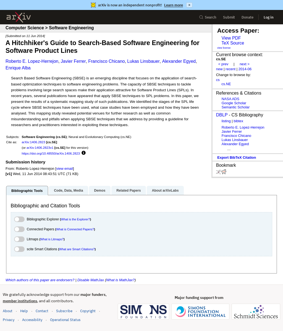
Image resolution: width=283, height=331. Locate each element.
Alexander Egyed (179, 61)
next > (245, 64)
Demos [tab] (99, 190)
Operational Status (65, 319)
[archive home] (19, 17)
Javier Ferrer (73, 61)
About (7, 311)
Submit (229, 17)
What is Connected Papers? (75, 229)
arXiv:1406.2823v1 (40, 147)
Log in (269, 17)
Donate (247, 17)
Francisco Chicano (106, 61)
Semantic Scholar (236, 107)
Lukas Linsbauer (143, 61)
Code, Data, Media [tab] (68, 190)
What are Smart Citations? (77, 249)
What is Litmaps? (52, 239)
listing (226, 121)
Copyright (88, 311)
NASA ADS (230, 99)
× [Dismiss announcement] (189, 5)
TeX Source (232, 43)
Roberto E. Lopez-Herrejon (32, 61)
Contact (42, 311)
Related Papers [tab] (128, 190)
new (219, 69)
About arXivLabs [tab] (165, 190)
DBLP (222, 115)
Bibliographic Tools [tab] (27, 191)
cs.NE (226, 84)
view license (224, 47)
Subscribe (64, 311)
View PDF (231, 38)
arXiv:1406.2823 (33, 142)
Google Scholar (234, 103)
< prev (223, 64)
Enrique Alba (18, 68)
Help (24, 311)
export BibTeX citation (236, 157)
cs (218, 80)
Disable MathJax (90, 280)
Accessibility (32, 319)
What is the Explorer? (75, 219)
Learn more (173, 5)
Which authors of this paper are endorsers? (40, 280)
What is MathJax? (120, 280)
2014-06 (245, 69)
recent (230, 69)
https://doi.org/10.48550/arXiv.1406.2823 (51, 153)
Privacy (8, 319)
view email (64, 168)
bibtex (238, 121)
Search (207, 17)
